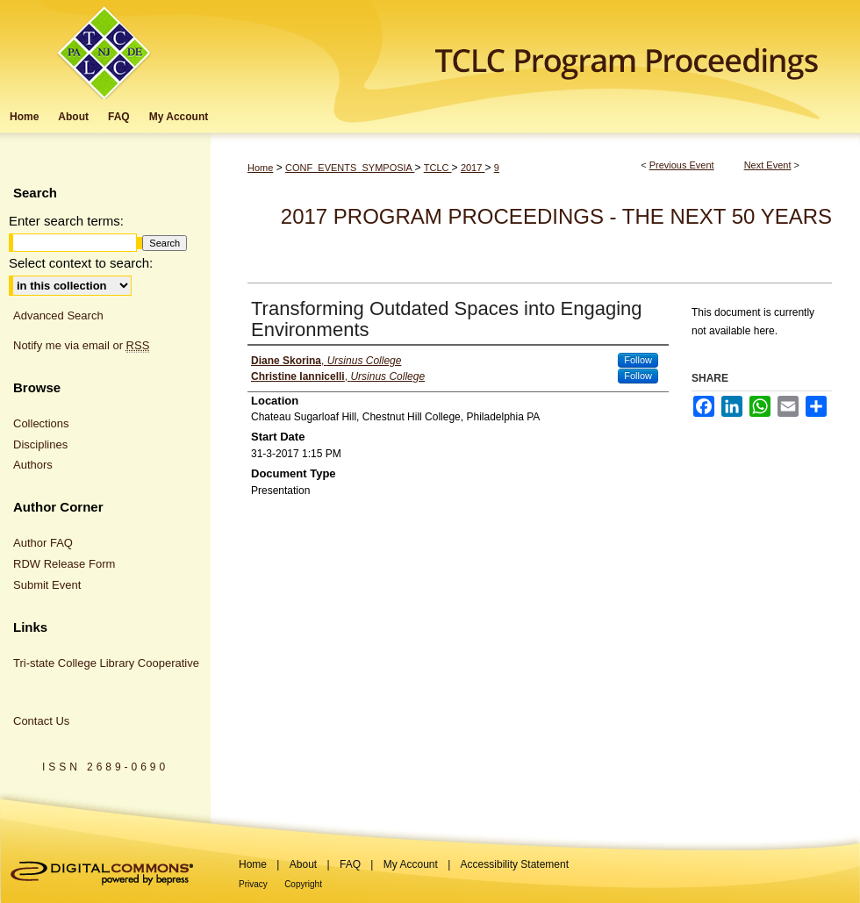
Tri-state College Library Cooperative (106, 663)
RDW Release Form (64, 563)
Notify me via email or (81, 346)
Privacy (253, 884)
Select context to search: (81, 262)
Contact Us (41, 720)
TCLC (438, 167)
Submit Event (47, 584)
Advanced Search (58, 315)
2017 (473, 167)
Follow (638, 360)
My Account (410, 864)
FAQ (350, 864)
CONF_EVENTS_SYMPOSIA (349, 167)
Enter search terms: (66, 220)
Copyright (303, 884)
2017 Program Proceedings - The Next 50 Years (556, 216)
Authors (33, 464)
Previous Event (681, 165)
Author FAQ (43, 542)
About (303, 864)
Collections (41, 423)
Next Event (768, 165)
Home (260, 167)
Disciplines (40, 444)
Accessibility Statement (515, 864)
